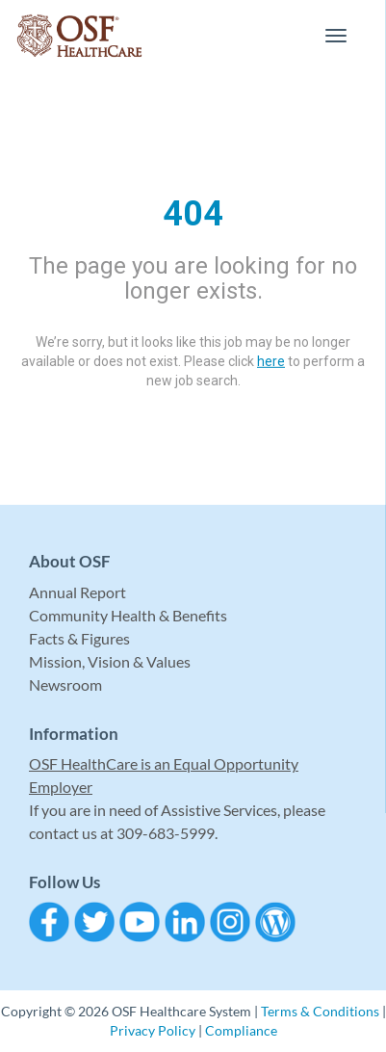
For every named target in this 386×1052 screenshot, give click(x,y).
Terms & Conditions (320, 1011)
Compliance (241, 1030)
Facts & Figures (79, 638)
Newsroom (65, 684)
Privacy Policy (152, 1030)
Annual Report (77, 592)
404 (193, 214)
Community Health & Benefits (128, 615)
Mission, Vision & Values (110, 661)
